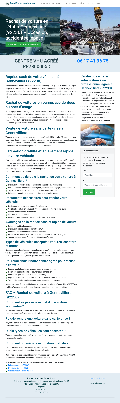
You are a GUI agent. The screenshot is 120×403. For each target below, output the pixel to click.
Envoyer (89, 192)
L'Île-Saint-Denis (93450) (18, 368)
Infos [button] (82, 3)
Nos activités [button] (70, 3)
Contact (91, 3)
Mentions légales (97, 378)
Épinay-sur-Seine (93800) (18, 365)
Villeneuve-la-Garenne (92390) (20, 371)
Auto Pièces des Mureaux (23, 3)
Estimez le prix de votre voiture (23, 44)
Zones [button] (59, 3)
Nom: (85, 170)
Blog (98, 3)
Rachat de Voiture (46, 3)
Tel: (84, 180)
